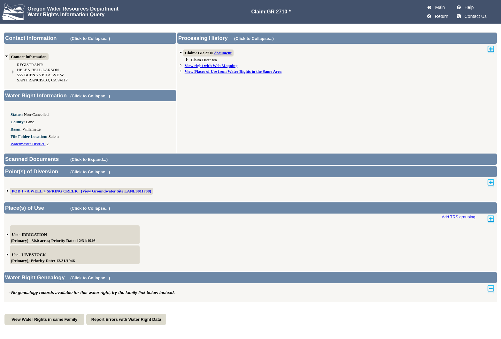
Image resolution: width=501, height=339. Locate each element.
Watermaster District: (28, 144)
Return (440, 16)
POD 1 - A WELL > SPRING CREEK (45, 191)
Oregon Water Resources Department (73, 8)
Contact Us (474, 16)
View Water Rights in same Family (44, 319)
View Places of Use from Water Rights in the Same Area (233, 71)
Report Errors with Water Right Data (126, 319)
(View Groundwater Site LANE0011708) (116, 191)
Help (468, 7)
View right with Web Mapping (211, 66)
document (223, 53)
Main (439, 7)
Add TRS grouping (458, 217)
